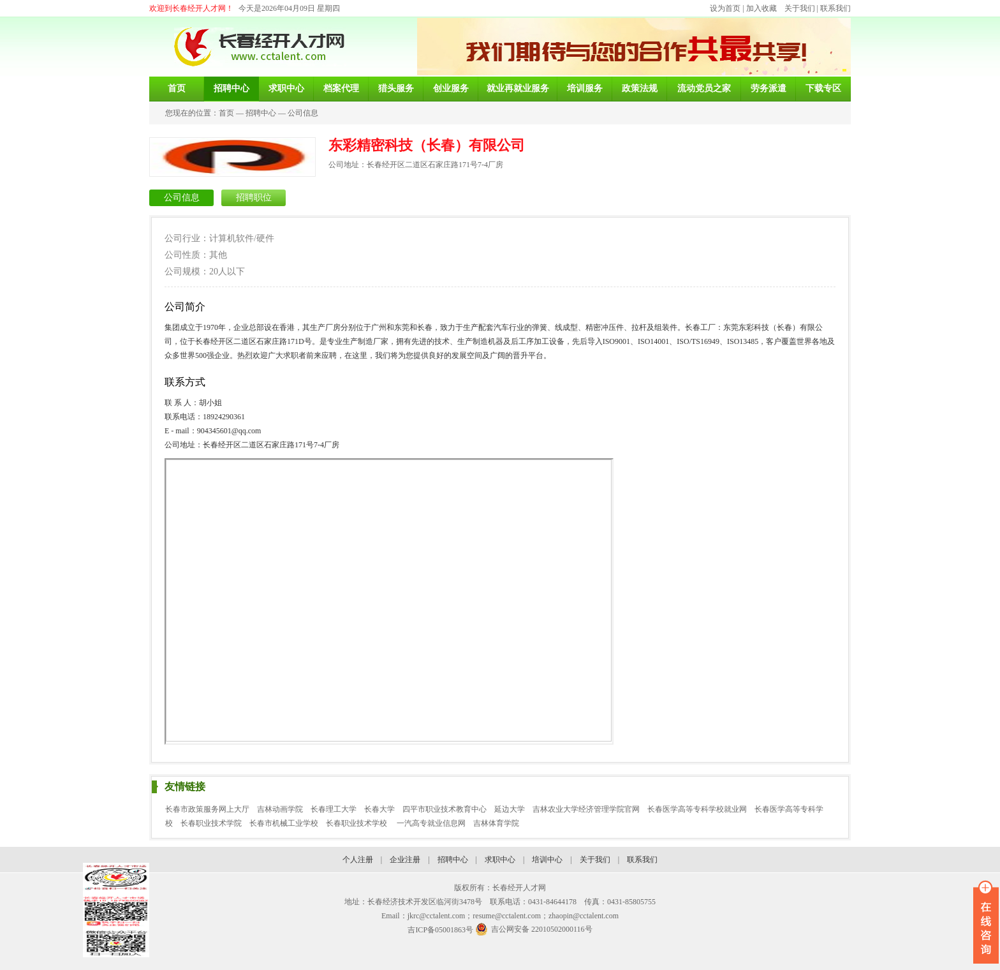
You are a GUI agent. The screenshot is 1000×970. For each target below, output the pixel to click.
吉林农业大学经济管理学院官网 (586, 809)
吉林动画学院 (280, 809)
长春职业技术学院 (211, 823)
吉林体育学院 (496, 823)
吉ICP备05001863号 (440, 929)
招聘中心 (261, 112)
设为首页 (725, 8)
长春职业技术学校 (357, 823)
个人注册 (357, 859)
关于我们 (799, 8)
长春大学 (379, 809)
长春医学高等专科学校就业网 (697, 809)
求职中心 (500, 859)
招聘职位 (254, 197)
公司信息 (303, 112)
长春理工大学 (334, 809)
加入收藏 (761, 8)
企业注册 (405, 859)
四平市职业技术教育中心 (444, 809)
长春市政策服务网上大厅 (207, 809)
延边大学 (509, 809)
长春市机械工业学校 (283, 823)
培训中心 (547, 859)
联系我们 (835, 8)
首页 (226, 112)
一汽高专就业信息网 (431, 823)
